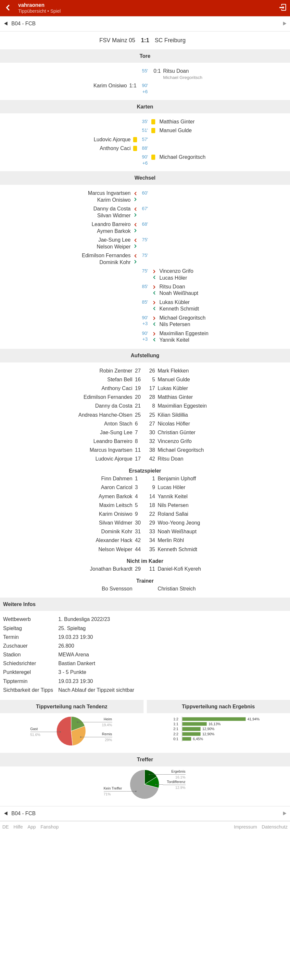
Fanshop (50, 826)
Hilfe (18, 826)
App (32, 826)
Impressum (245, 826)
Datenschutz (275, 826)
